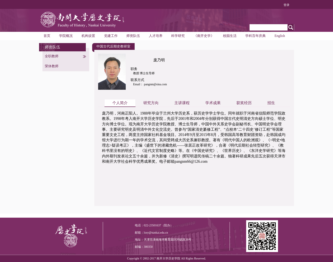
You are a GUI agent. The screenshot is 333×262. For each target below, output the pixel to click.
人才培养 (155, 36)
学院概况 (66, 36)
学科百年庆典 (255, 36)
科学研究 (178, 36)
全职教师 (51, 56)
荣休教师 (51, 66)
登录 (286, 5)
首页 (47, 36)
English (280, 36)
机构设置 (88, 36)
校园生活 (230, 36)
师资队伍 (133, 36)
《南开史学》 (204, 36)
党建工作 (111, 36)
